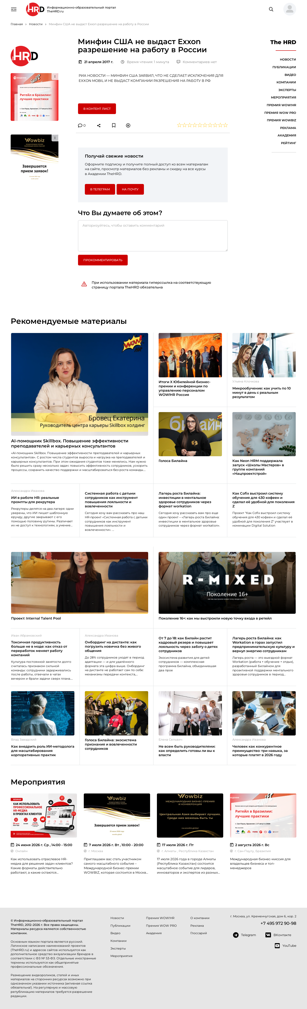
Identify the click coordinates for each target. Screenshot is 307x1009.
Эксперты (287, 90)
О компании (200, 918)
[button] (288, 9)
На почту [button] (130, 189)
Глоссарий (198, 933)
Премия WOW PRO (280, 113)
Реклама (288, 128)
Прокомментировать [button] (102, 260)
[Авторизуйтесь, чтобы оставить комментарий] (153, 235)
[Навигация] (13, 9)
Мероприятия (283, 97)
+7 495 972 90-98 (278, 923)
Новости (288, 59)
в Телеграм (100, 189)
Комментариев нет (197, 62)
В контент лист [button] (97, 109)
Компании (286, 82)
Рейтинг (288, 143)
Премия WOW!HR (281, 105)
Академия (287, 135)
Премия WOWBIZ (281, 120)
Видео (290, 75)
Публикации (284, 67)
